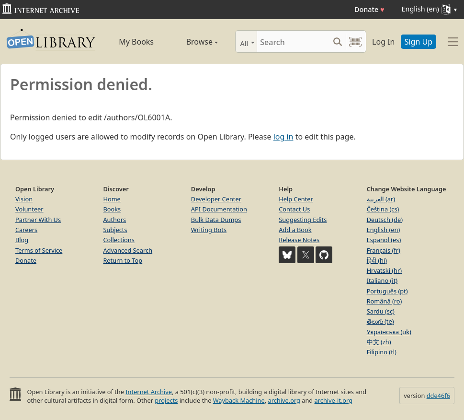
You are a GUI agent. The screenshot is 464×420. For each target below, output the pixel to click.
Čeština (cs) (383, 209)
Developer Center (216, 199)
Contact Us (294, 209)
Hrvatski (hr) (384, 270)
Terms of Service (38, 250)
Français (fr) (383, 250)
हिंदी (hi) (377, 260)
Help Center (296, 199)
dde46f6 (438, 395)
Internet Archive (148, 391)
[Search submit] (337, 41)
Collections (119, 239)
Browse (193, 41)
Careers (26, 229)
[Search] (293, 41)
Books (112, 209)
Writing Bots (208, 229)
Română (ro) (384, 301)
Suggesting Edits (303, 219)
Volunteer (29, 209)
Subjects (115, 229)
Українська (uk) (389, 331)
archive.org (284, 400)
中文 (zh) (379, 342)
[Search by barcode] (355, 41)
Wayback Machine (239, 400)
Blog (21, 239)
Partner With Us (38, 219)
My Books (136, 41)
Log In (383, 41)
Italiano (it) (382, 280)
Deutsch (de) (385, 219)
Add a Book (295, 229)
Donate (369, 9)
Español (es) (384, 239)
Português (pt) (387, 291)
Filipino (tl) (381, 352)
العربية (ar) (381, 199)
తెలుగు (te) (380, 321)
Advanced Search (127, 250)
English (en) (383, 229)
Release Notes (299, 239)
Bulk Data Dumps (216, 219)
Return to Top (122, 260)
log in (283, 136)
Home (111, 199)
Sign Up (418, 41)
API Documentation (219, 209)
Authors (114, 219)
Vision (24, 199)
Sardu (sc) (381, 311)
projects (166, 400)
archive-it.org (334, 400)
